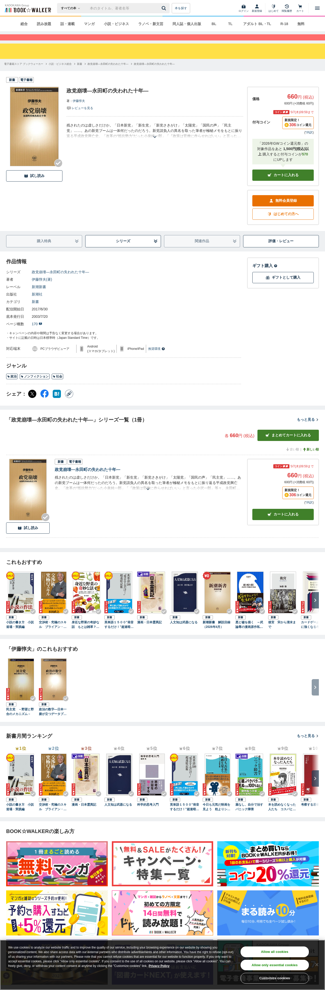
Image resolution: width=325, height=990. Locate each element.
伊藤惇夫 (79, 110)
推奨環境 (156, 358)
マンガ (89, 24)
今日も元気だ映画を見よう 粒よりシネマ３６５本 (216, 816)
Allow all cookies (274, 952)
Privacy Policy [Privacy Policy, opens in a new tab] (159, 966)
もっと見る (308, 429)
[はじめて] (273, 8)
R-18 (284, 24)
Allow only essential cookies (275, 965)
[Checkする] (58, 172)
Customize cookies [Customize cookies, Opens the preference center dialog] (274, 978)
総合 (24, 24)
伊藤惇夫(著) (42, 289)
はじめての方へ (283, 223)
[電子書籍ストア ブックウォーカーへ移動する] (23, 73)
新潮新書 (39, 296)
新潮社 (37, 303)
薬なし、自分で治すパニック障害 (249, 816)
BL (214, 24)
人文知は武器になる (184, 631)
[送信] (164, 8)
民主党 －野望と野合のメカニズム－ (20, 721)
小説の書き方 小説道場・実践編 (20, 634)
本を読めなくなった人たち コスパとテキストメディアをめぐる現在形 (282, 816)
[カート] (300, 8)
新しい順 (310, 459)
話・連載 (67, 24)
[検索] (164, 8)
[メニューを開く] (317, 8)
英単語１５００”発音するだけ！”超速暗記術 (119, 634)
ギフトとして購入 (283, 287)
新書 (35, 311)
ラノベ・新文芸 (150, 24)
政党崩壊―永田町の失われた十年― (60, 281)
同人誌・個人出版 (186, 24)
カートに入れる (283, 184)
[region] (162, 965)
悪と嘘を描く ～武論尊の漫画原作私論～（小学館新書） (249, 634)
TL (230, 24)
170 (37, 333)
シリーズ (137, 250)
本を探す (181, 8)
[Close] (316, 964)
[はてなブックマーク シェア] (56, 403)
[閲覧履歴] (287, 8)
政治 (12, 385)
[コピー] (69, 403)
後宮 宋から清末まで (282, 634)
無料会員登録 (283, 210)
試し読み (34, 185)
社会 (57, 385)
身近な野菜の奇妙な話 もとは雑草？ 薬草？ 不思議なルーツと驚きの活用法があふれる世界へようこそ (85, 634)
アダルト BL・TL (257, 24)
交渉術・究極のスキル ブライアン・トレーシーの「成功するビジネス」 (53, 634)
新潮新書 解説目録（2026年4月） (216, 634)
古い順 (292, 459)
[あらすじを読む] (155, 140)
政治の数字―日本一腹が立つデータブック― (53, 721)
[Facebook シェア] (44, 403)
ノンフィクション (35, 385)
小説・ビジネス (116, 24)
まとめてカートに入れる (288, 444)
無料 (301, 24)
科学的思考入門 (148, 814)
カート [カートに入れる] (283, 523)
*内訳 (309, 141)
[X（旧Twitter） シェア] (32, 403)
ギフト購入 (264, 275)
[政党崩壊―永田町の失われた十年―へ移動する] (108, 73)
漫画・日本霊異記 (149, 631)
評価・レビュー (281, 250)
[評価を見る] (80, 117)
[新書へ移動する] (79, 73)
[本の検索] (72, 8)
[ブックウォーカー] (27, 8)
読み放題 (44, 24)
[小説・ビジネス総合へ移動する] (60, 73)
